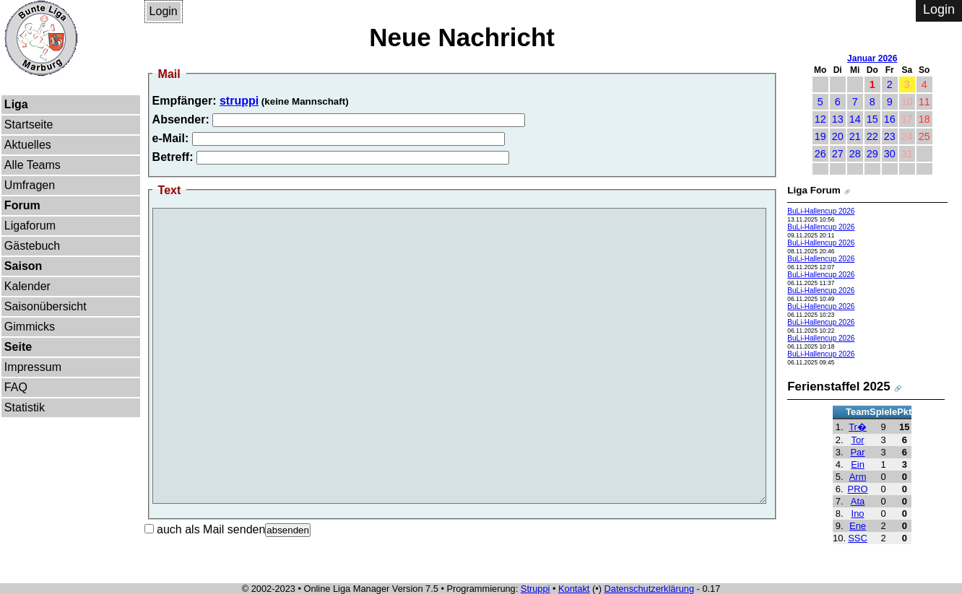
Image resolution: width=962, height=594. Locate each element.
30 (890, 154)
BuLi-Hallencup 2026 (820, 211)
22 (872, 136)
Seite (18, 347)
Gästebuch (32, 246)
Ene (857, 525)
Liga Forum (813, 190)
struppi (239, 101)
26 (820, 154)
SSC (857, 538)
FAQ (15, 387)
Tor (858, 439)
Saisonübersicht (45, 306)
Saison (23, 266)
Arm (858, 476)
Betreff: (173, 157)
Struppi (535, 588)
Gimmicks (29, 326)
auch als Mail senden (205, 529)
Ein (857, 464)
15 (872, 119)
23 (890, 136)
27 (838, 154)
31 (907, 154)
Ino (858, 513)
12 (820, 119)
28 (855, 154)
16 (890, 119)
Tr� (858, 427)
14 (855, 119)
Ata (857, 501)
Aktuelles (27, 145)
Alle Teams (32, 165)
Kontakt (573, 588)
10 (907, 102)
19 (820, 136)
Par (857, 452)
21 (855, 136)
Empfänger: (184, 101)
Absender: (180, 119)
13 (838, 119)
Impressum (32, 367)
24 (907, 136)
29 (872, 154)
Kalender (27, 286)
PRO (858, 489)
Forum (22, 205)
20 (838, 136)
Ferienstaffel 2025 (838, 386)
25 (924, 136)
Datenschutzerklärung (649, 588)
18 (924, 119)
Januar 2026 (872, 58)
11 (924, 102)
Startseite (28, 124)
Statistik (24, 407)
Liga (16, 104)
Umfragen (29, 185)
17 (907, 119)
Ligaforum (30, 225)
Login (164, 11)
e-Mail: (170, 138)
